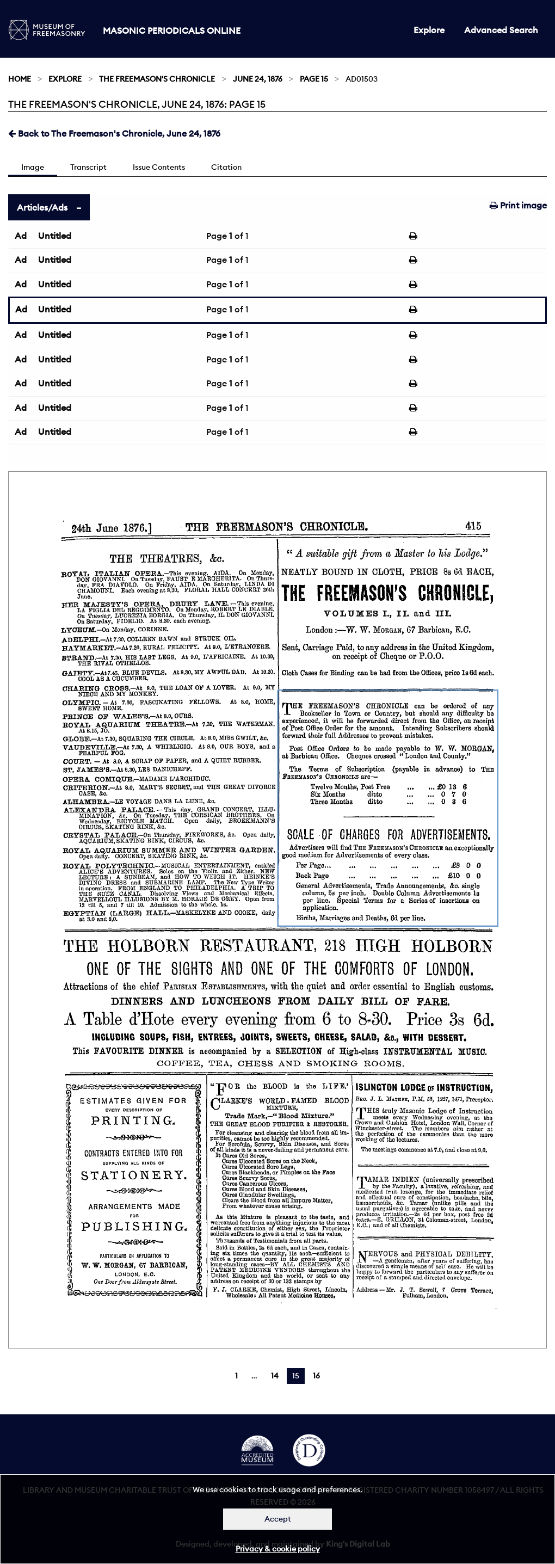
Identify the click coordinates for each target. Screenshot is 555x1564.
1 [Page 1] (236, 1376)
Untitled (54, 235)
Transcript (88, 167)
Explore (429, 29)
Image (32, 167)
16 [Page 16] (316, 1376)
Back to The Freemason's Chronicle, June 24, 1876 (114, 133)
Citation (226, 167)
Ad (21, 235)
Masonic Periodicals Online (171, 30)
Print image (518, 205)
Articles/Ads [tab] (42, 207)
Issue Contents (159, 167)
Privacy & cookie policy (278, 1549)
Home (19, 79)
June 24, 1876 (257, 79)
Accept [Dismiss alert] (277, 1519)
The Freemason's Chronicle (157, 79)
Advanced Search (501, 29)
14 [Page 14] (275, 1376)
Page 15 (314, 79)
